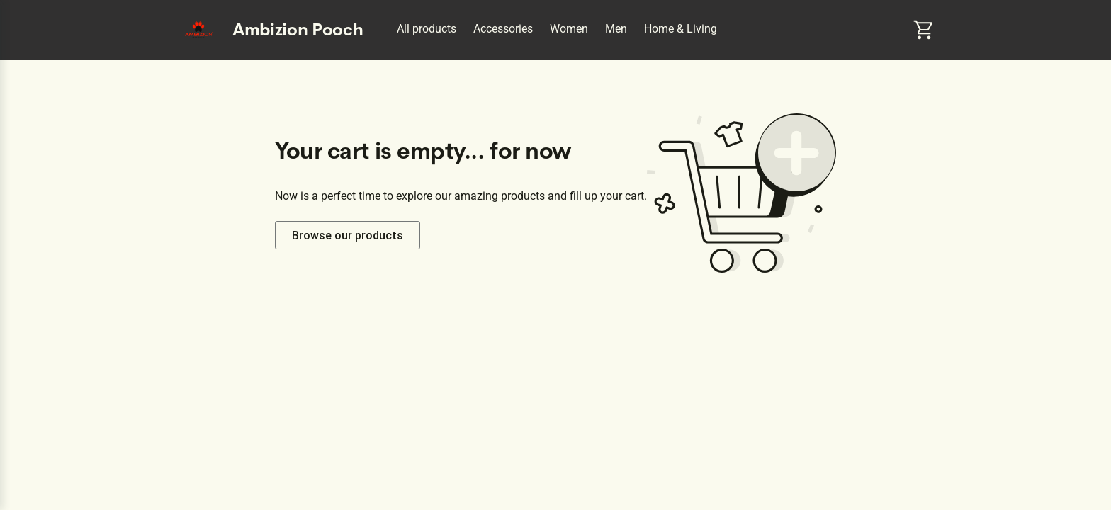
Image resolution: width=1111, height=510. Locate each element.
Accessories (503, 28)
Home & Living (680, 28)
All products (426, 28)
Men (616, 28)
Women (569, 28)
